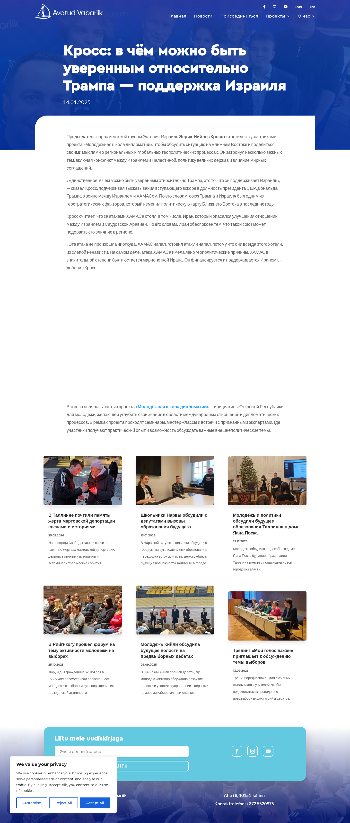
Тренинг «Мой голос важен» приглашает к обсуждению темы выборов (263, 656)
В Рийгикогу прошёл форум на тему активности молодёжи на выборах (81, 650)
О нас (304, 16)
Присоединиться (239, 16)
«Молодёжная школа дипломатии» (172, 406)
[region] (63, 784)
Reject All (63, 803)
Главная (177, 16)
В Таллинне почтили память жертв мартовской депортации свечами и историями (81, 521)
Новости (203, 16)
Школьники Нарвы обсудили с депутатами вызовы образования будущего (174, 521)
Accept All (95, 803)
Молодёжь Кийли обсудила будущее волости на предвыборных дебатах (170, 650)
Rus (298, 7)
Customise (32, 803)
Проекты (275, 16)
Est (312, 7)
